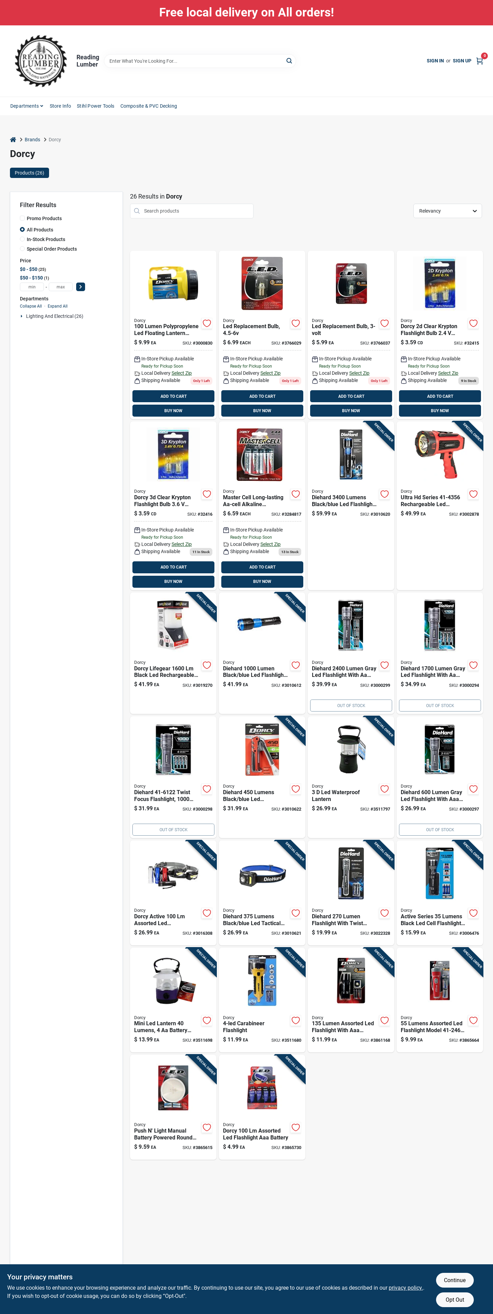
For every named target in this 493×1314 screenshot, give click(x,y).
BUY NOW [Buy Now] (173, 410)
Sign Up (462, 60)
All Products (40, 229)
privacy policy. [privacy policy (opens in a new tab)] (406, 1288)
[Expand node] (22, 316)
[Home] (13, 139)
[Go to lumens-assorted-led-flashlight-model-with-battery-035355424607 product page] (440, 1000)
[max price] (61, 287)
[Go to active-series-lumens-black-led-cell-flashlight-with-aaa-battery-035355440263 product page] (440, 892)
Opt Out (455, 1300)
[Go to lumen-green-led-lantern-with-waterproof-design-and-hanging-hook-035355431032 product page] (351, 777)
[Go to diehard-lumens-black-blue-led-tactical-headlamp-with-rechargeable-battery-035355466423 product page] (262, 892)
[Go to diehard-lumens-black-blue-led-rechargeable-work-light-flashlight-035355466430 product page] (262, 777)
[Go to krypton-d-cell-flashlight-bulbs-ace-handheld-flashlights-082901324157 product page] (440, 335)
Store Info (60, 106)
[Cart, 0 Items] (479, 60)
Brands (32, 139)
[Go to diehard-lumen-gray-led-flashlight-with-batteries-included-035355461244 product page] (351, 653)
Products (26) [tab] (29, 173)
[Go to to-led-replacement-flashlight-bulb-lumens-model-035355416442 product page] (262, 335)
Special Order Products (52, 249)
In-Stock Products (46, 239)
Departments (24, 106)
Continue (455, 1280)
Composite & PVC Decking (148, 106)
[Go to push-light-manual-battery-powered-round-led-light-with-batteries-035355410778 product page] (173, 1107)
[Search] (290, 60)
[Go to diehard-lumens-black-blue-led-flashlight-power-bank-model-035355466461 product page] (351, 505)
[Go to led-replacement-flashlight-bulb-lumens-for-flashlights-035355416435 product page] (351, 335)
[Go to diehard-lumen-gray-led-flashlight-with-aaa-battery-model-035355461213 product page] (440, 777)
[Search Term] (200, 61)
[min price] (32, 287)
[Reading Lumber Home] (41, 61)
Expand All (58, 306)
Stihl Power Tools (95, 106)
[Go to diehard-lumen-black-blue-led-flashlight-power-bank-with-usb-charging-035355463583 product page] (262, 653)
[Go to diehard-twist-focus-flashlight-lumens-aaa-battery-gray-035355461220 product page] (173, 777)
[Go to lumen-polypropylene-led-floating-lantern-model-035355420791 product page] (173, 335)
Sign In (435, 60)
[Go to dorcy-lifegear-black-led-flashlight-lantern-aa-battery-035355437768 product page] (173, 653)
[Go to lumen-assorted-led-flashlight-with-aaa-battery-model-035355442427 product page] (351, 1000)
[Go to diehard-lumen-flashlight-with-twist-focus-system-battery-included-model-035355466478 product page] (351, 892)
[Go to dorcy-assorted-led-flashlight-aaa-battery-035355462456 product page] (262, 1107)
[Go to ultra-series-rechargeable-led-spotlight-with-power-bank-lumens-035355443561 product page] (440, 505)
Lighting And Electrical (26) (54, 316)
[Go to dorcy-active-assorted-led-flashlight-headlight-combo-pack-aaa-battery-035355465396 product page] (173, 892)
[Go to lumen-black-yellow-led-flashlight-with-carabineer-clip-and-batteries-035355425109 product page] (262, 1000)
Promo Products (44, 218)
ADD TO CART (174, 396)
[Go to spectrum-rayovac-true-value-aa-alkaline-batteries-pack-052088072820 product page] (262, 505)
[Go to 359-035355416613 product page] (173, 505)
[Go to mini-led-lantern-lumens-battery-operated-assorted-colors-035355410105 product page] (173, 1000)
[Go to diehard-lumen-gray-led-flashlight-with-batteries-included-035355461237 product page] (440, 653)
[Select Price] (80, 287)
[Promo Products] (22, 218)
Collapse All (31, 306)
